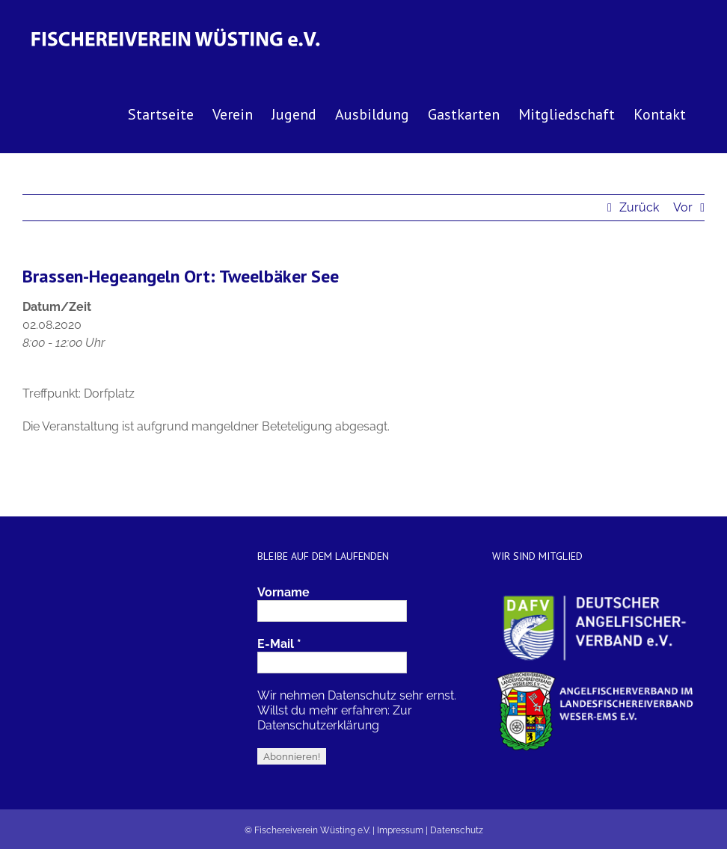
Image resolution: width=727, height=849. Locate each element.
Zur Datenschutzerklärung (334, 717)
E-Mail (279, 644)
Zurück (639, 207)
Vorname (283, 592)
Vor (683, 207)
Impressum (400, 830)
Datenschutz (456, 830)
